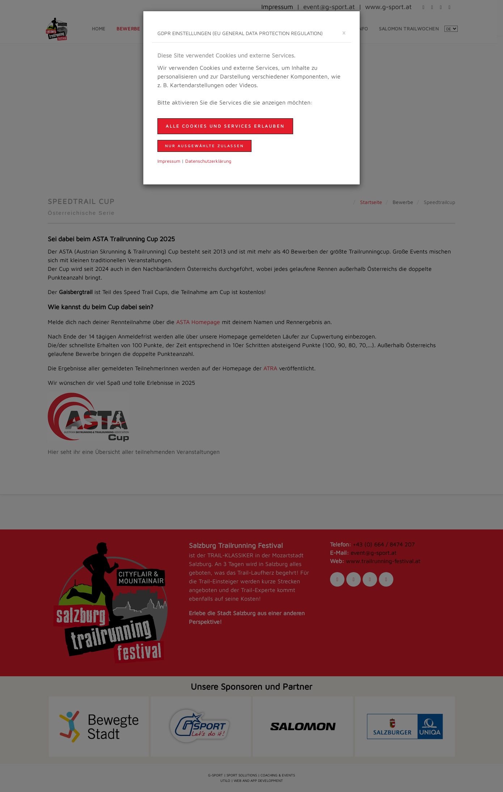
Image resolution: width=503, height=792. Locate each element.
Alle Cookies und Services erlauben (225, 126)
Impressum (168, 161)
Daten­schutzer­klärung (208, 161)
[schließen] (344, 32)
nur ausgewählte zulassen (204, 146)
